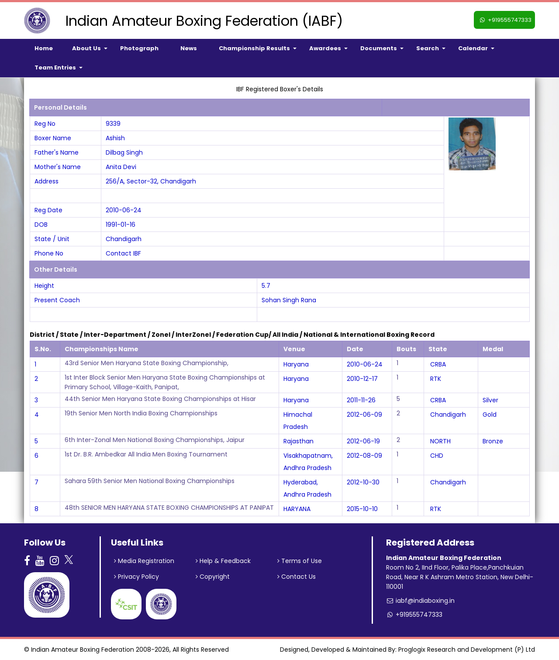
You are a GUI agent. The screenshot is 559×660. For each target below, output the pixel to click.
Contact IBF (123, 253)
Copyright (213, 576)
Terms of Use (299, 560)
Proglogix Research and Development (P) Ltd (466, 649)
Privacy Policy (136, 576)
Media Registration (144, 560)
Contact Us (296, 576)
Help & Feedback (223, 560)
